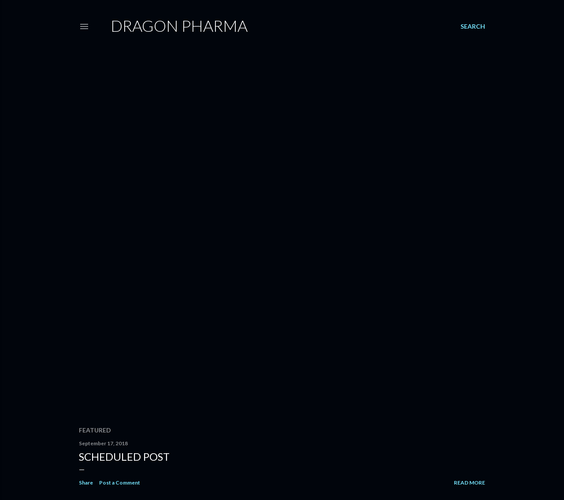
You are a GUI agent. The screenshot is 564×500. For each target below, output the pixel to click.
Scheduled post (124, 456)
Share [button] (86, 482)
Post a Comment (119, 482)
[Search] (472, 26)
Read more (469, 482)
